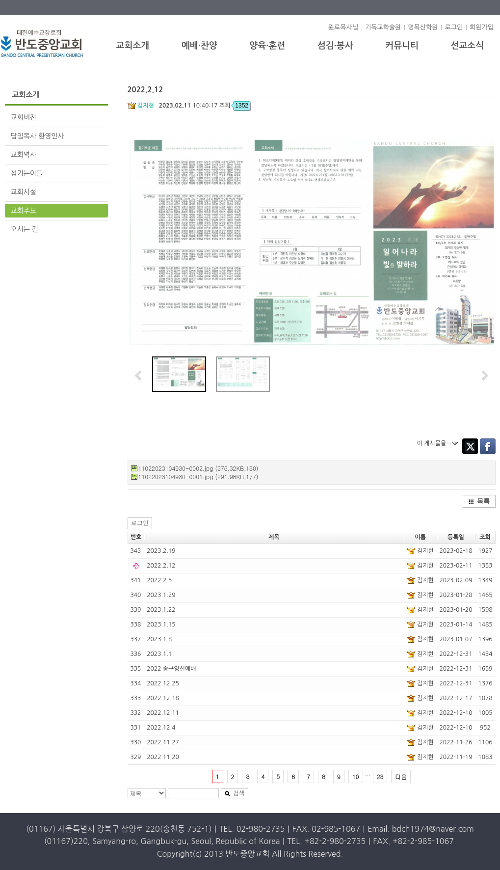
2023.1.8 (159, 639)
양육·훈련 (267, 45)
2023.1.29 (161, 595)
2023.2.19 (161, 551)
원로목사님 (343, 27)
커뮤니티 (402, 45)
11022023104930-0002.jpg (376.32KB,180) (198, 468)
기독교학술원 (383, 27)
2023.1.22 (161, 610)
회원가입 (482, 27)
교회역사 (24, 154)
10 (355, 776)
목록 (479, 501)
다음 (401, 776)
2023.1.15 (161, 624)
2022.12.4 (161, 728)
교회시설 (59, 192)
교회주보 (24, 210)
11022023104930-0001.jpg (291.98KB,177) (198, 476)
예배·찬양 (199, 45)
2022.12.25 (163, 683)
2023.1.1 (159, 654)
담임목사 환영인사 (37, 136)
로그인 (454, 27)
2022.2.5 (159, 580)
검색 (234, 792)
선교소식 (467, 45)
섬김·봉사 (335, 45)
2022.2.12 (161, 566)
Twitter (470, 446)
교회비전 (24, 117)
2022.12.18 (163, 698)
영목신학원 (423, 27)
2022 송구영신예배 (171, 669)
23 (380, 776)
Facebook (488, 446)
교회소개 (133, 45)
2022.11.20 (163, 757)
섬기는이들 (27, 173)
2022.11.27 (163, 742)
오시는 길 (25, 229)
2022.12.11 (163, 713)
